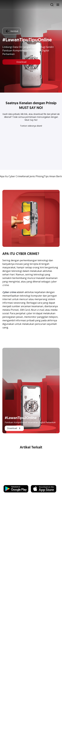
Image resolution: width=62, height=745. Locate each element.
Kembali (11, 31)
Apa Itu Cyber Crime (11, 176)
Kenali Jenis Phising (33, 176)
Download (21, 61)
